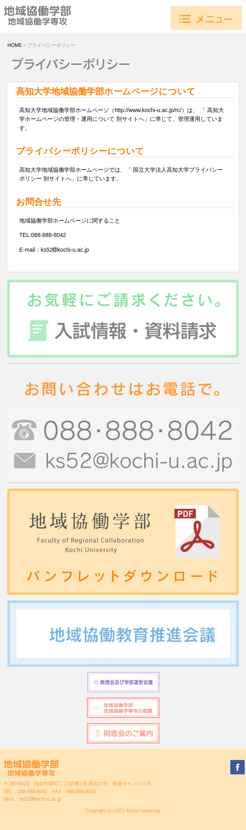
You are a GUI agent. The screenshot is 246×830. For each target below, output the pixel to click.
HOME (14, 45)
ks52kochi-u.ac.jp (40, 799)
